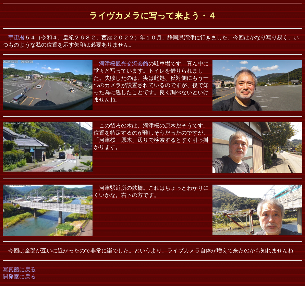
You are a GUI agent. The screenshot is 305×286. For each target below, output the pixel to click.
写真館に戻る (19, 269)
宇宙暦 (16, 37)
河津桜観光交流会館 (123, 63)
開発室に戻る (19, 276)
